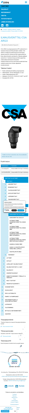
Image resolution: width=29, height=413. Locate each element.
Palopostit (10, 270)
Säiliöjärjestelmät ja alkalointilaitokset (11, 300)
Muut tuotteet (11, 280)
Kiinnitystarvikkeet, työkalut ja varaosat (16, 277)
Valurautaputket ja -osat (14, 267)
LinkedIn (9, 386)
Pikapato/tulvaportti (13, 283)
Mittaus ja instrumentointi (13, 311)
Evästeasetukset (14, 404)
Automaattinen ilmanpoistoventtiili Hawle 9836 (18, 228)
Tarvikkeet (11, 255)
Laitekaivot (8, 304)
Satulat (9, 261)
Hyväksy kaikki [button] (21, 210)
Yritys (3, 16)
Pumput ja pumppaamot (12, 296)
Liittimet (9, 258)
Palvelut (4, 9)
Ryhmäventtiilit (12, 187)
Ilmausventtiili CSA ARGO (17, 31)
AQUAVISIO (8, 314)
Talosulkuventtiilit (14, 190)
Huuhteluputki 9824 (15, 252)
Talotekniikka (9, 307)
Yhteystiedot (6, 19)
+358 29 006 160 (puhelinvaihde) (9, 376)
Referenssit (6, 12)
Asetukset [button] (14, 210)
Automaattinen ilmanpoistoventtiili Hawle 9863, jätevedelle (18, 234)
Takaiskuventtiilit (13, 199)
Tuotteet (5, 6)
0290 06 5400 (11, 380)
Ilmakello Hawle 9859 (16, 244)
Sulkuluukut (9, 290)
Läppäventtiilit (12, 196)
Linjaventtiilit (12, 184)
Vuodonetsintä (9, 287)
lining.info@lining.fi (23, 376)
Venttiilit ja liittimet (12, 29)
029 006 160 (8, 407)
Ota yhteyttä (5, 411)
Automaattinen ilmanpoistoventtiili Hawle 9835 (18, 222)
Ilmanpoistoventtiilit (6, 31)
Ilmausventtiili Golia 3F (17, 217)
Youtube (19, 386)
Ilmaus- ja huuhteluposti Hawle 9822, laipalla (17, 248)
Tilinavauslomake (6, 336)
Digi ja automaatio (10, 293)
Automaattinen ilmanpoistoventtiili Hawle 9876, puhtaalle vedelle (18, 240)
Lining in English (7, 22)
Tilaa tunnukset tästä (7, 326)
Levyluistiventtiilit (14, 193)
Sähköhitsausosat (12, 273)
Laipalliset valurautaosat (15, 264)
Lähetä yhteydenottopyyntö (10, 45)
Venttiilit (18, 29)
